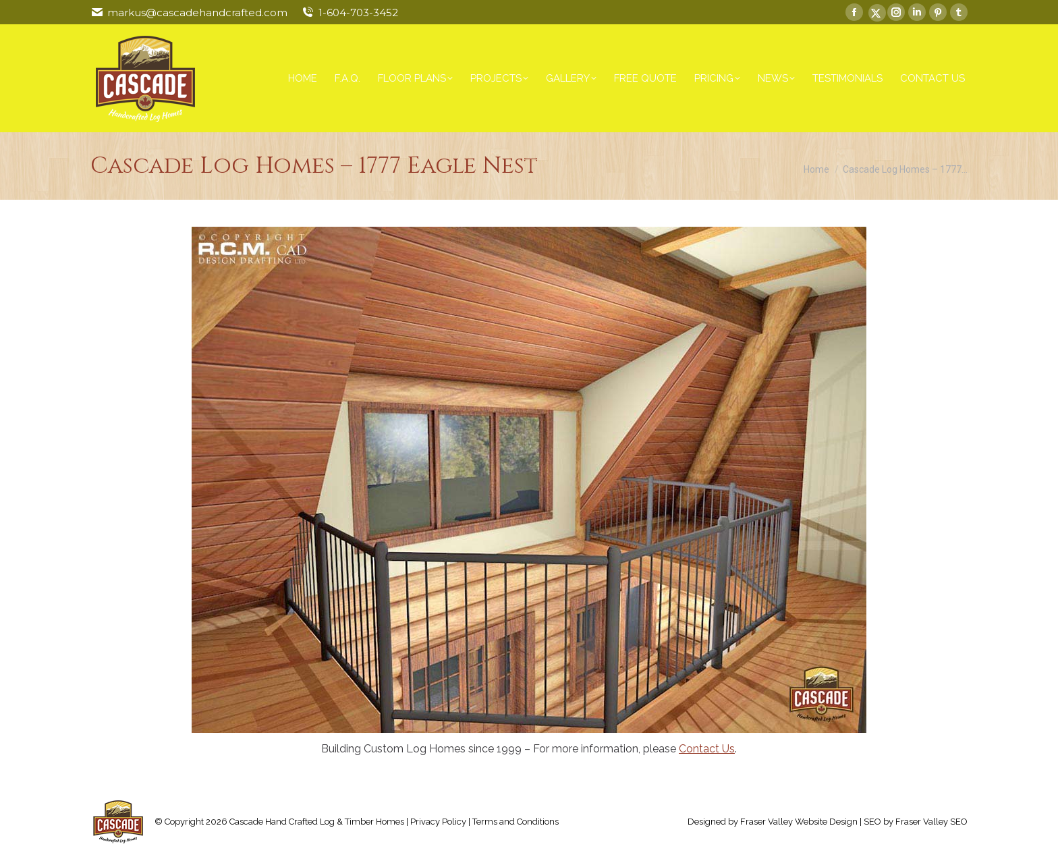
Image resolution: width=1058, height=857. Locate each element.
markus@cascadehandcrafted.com (197, 12)
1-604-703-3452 (358, 12)
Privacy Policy (438, 822)
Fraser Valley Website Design (799, 822)
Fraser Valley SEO (931, 822)
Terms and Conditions (515, 822)
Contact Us (707, 748)
